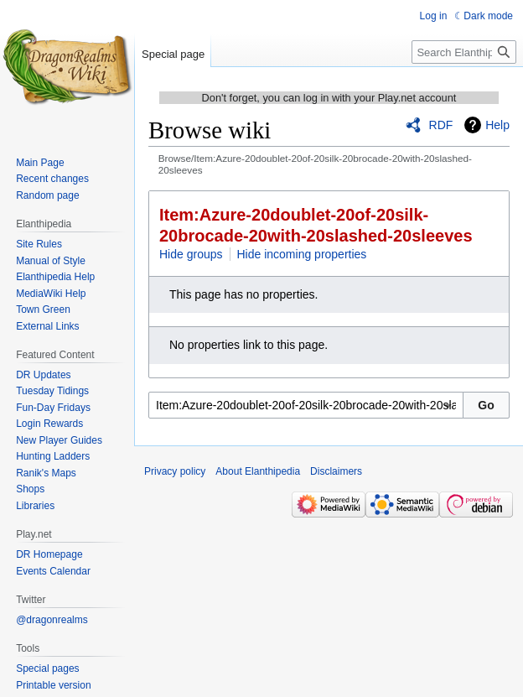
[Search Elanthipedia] (464, 52)
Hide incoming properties (302, 254)
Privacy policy (174, 471)
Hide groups (191, 254)
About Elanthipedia (257, 471)
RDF (441, 125)
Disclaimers (336, 471)
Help (497, 125)
